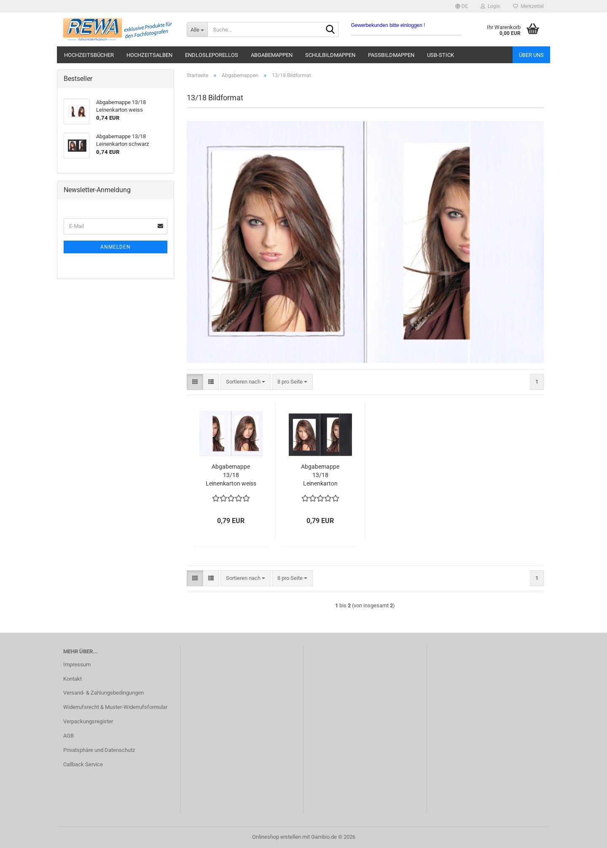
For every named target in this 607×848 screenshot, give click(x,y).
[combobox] (245, 382)
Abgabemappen (272, 55)
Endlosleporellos (211, 55)
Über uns (531, 55)
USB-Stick (440, 55)
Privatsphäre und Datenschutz (99, 750)
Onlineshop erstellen (276, 837)
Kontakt (72, 679)
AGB (68, 736)
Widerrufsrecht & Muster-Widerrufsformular (115, 707)
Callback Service (83, 764)
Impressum (77, 664)
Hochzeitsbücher (89, 55)
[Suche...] (197, 29)
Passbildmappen (391, 55)
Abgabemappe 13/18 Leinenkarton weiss (231, 475)
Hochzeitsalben (149, 55)
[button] (461, 6)
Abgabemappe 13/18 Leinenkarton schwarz (320, 475)
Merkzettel (528, 6)
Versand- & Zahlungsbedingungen (103, 693)
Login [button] (490, 6)
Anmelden (115, 247)
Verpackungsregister (88, 721)
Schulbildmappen (330, 55)
